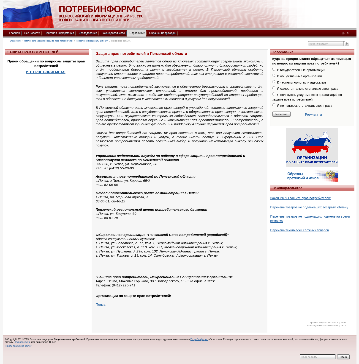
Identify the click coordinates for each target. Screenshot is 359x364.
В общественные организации (299, 76)
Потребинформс (199, 339)
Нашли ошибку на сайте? (18, 346)
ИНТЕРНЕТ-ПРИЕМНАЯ (45, 72)
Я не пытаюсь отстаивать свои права (304, 105)
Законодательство (113, 33)
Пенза (101, 304)
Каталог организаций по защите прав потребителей (48, 41)
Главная (14, 33)
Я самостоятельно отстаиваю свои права (307, 88)
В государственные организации (301, 70)
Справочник (136, 33)
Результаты (313, 114)
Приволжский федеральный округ (92, 41)
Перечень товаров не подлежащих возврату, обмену (309, 207)
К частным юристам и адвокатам (301, 82)
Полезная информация (59, 33)
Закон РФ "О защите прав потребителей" (300, 198)
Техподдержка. (22, 342)
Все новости (32, 33)
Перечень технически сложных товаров (299, 230)
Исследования (88, 33)
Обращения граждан (162, 33)
